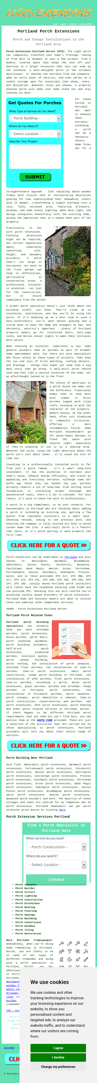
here (62, 810)
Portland (71, 557)
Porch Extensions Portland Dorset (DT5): (36, 51)
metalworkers (15, 981)
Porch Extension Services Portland (38, 817)
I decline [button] (58, 1057)
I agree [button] (58, 1048)
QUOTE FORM (45, 720)
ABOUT (63, 24)
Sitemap (9, 1047)
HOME (55, 24)
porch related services (40, 709)
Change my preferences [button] (58, 1067)
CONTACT (74, 24)
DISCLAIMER (86, 24)
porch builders (30, 798)
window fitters (17, 985)
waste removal (16, 989)
